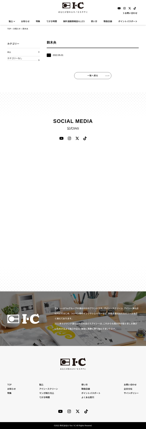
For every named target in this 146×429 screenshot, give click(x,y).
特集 (38, 21)
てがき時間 (51, 21)
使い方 (94, 21)
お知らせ (25, 21)
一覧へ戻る (92, 75)
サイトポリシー (131, 393)
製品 (12, 21)
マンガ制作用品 (46, 393)
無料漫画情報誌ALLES (74, 21)
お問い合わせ (130, 13)
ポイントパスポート (127, 21)
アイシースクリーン (48, 389)
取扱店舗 (108, 21)
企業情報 (128, 389)
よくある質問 (87, 397)
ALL (9, 52)
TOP (9, 29)
